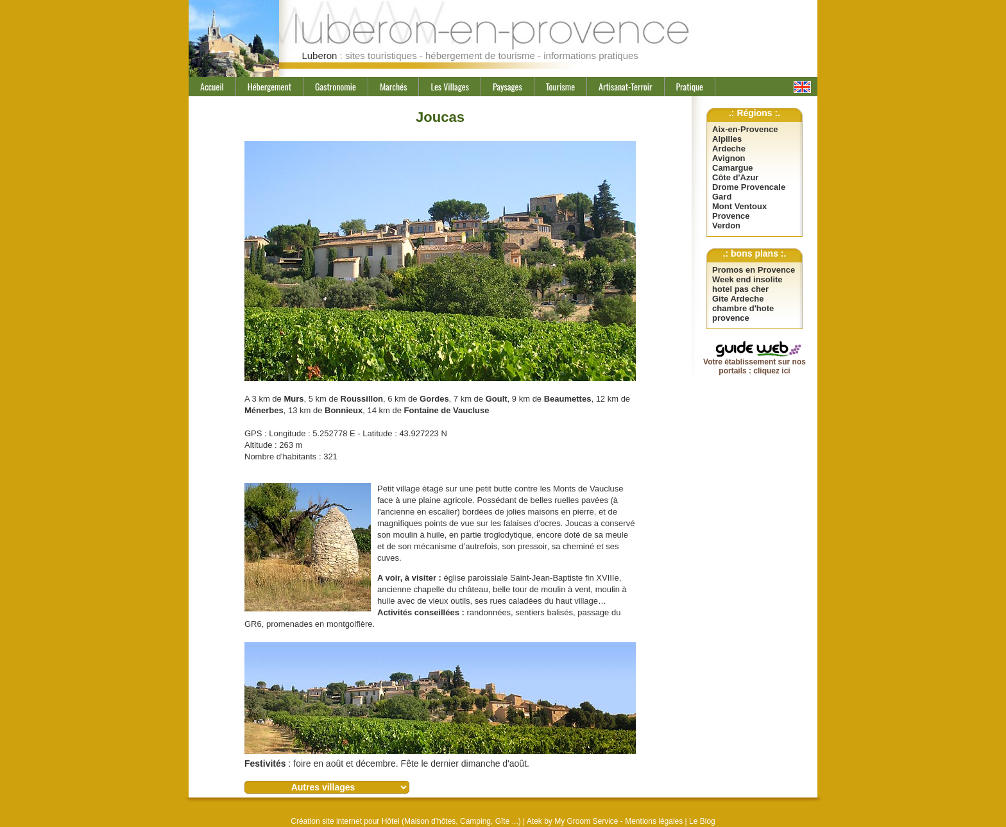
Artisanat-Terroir (625, 86)
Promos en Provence (753, 270)
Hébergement (269, 86)
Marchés (393, 86)
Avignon (729, 158)
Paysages (507, 86)
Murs (293, 399)
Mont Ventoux (739, 206)
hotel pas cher (740, 289)
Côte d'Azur (735, 177)
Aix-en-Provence (745, 129)
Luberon (319, 55)
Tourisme (560, 86)
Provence (731, 216)
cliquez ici (771, 370)
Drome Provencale (748, 187)
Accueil (212, 86)
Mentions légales (654, 821)
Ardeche (729, 148)
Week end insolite (747, 279)
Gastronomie (335, 86)
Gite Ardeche (737, 298)
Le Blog (702, 821)
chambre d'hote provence (743, 313)
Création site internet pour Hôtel (345, 821)
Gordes (434, 399)
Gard (721, 196)
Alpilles (727, 139)
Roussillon (362, 399)
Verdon (726, 225)
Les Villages (450, 86)
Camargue (732, 168)
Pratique (689, 86)
